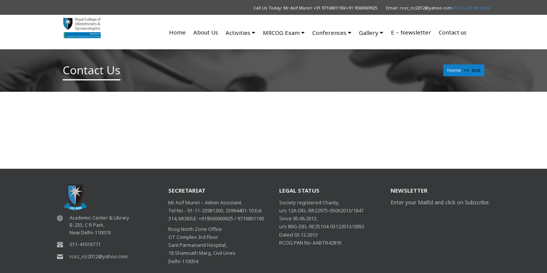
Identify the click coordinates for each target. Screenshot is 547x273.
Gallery (371, 32)
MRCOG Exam (284, 32)
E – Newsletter (411, 32)
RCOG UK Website (471, 8)
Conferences (331, 32)
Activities (240, 32)
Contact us (452, 32)
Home (177, 32)
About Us (205, 32)
